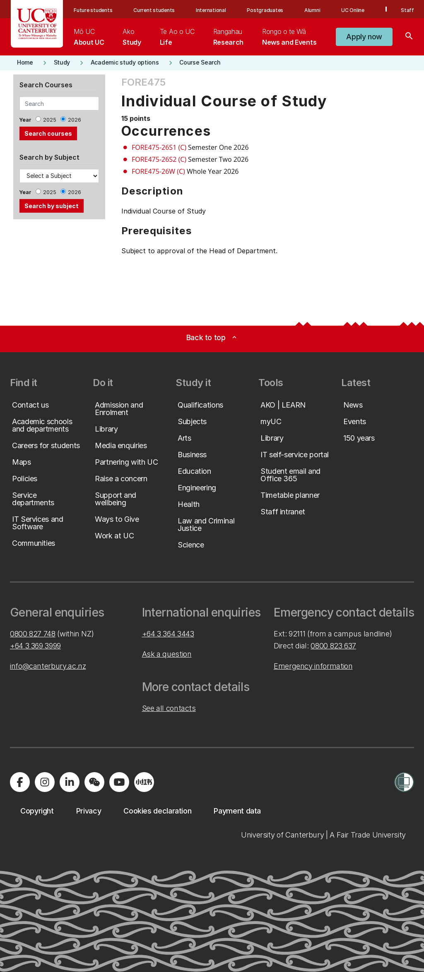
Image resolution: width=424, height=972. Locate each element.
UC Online (352, 10)
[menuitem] (89, 37)
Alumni (312, 10)
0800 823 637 (333, 645)
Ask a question (167, 654)
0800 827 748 (32, 633)
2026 (74, 120)
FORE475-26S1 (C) (159, 147)
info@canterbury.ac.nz (48, 666)
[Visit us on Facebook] (20, 782)
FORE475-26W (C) (158, 171)
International (211, 10)
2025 (49, 120)
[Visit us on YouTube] (119, 782)
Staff (407, 10)
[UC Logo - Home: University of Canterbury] (37, 24)
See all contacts (169, 708)
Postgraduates (265, 10)
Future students (93, 10)
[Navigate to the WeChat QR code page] (94, 782)
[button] (364, 37)
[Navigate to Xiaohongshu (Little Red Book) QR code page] (144, 782)
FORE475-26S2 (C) (159, 159)
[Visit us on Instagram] (45, 782)
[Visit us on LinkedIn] (70, 782)
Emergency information (313, 666)
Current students (154, 10)
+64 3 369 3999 (35, 645)
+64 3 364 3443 (168, 633)
